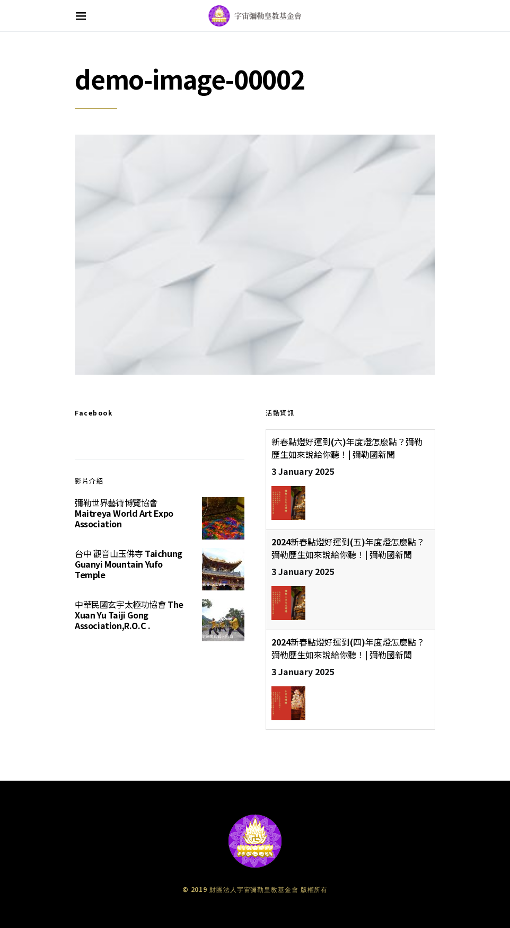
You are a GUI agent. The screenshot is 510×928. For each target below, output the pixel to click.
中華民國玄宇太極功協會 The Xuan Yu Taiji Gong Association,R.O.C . (129, 615)
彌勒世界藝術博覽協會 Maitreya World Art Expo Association (124, 513)
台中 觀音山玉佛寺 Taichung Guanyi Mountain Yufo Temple (128, 564)
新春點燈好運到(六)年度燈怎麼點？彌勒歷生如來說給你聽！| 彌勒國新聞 (347, 448)
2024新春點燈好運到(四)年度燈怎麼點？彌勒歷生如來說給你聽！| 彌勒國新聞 (348, 648)
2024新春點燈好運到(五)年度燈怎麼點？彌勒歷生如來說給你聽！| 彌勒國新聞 (348, 548)
